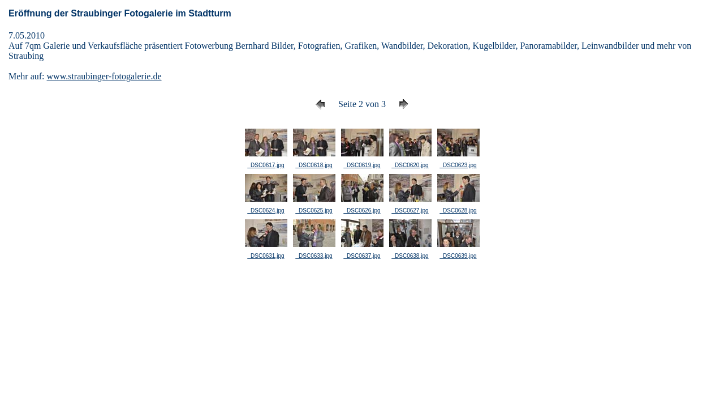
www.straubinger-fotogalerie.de (104, 76)
